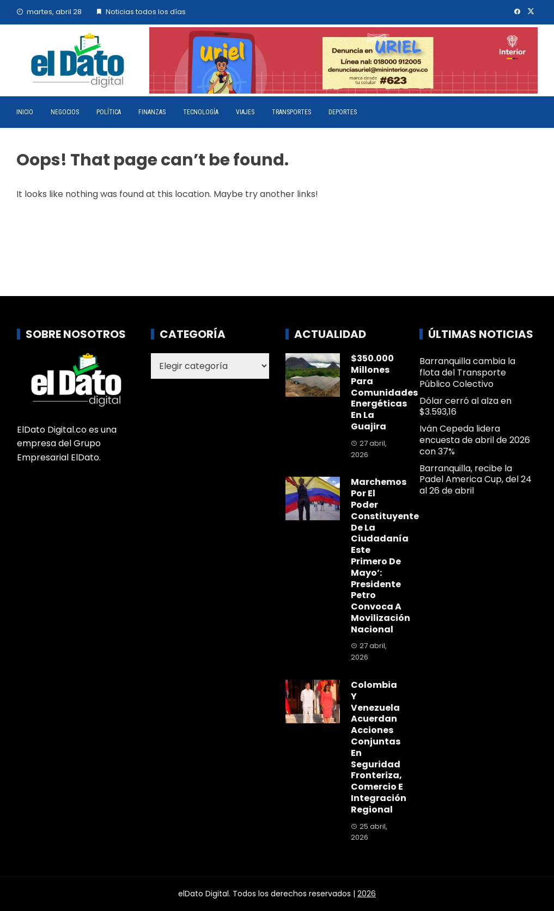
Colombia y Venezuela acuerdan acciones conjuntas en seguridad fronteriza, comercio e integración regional (378, 747)
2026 (366, 893)
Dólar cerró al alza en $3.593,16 (465, 406)
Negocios (65, 112)
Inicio (24, 112)
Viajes (245, 112)
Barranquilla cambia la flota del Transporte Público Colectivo (467, 372)
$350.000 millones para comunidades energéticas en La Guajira (384, 392)
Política (108, 112)
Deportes (342, 112)
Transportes (291, 112)
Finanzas (152, 112)
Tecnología (200, 112)
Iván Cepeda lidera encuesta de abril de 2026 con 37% (474, 440)
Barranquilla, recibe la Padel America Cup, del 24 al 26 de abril (475, 479)
